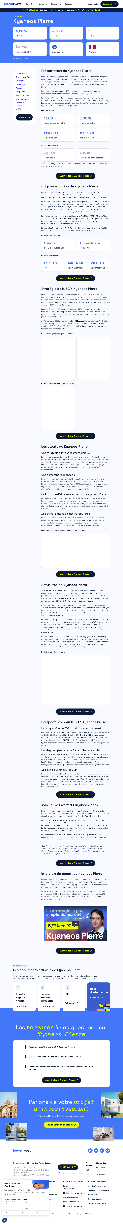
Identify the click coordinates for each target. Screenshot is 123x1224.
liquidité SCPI (91, 212)
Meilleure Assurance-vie (72, 1193)
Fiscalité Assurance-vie (72, 1206)
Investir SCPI (46, 77)
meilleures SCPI (92, 525)
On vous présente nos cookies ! (16, 1204)
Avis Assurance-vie (70, 1197)
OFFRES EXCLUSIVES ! (31, 10)
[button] (30, 4)
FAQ (87, 1170)
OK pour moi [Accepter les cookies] (41, 1213)
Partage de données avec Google (17, 1202)
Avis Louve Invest (100, 1168)
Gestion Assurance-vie (97, 1186)
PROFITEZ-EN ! (95, 10)
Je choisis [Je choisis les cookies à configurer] (25, 1213)
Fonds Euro (92, 1195)
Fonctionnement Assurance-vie (70, 1187)
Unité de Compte (95, 1199)
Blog (87, 1174)
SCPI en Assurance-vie (97, 1203)
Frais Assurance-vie (71, 1202)
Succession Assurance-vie (98, 1190)
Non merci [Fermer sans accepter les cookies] (10, 1213)
